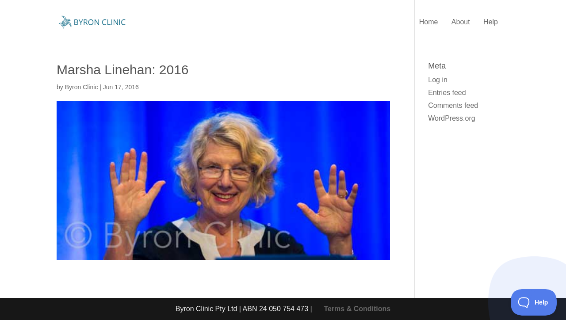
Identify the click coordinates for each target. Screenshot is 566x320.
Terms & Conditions (357, 308)
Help (490, 22)
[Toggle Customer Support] (534, 302)
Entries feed (447, 92)
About (460, 22)
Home (428, 22)
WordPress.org (451, 118)
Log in (437, 80)
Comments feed (453, 105)
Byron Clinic (81, 87)
